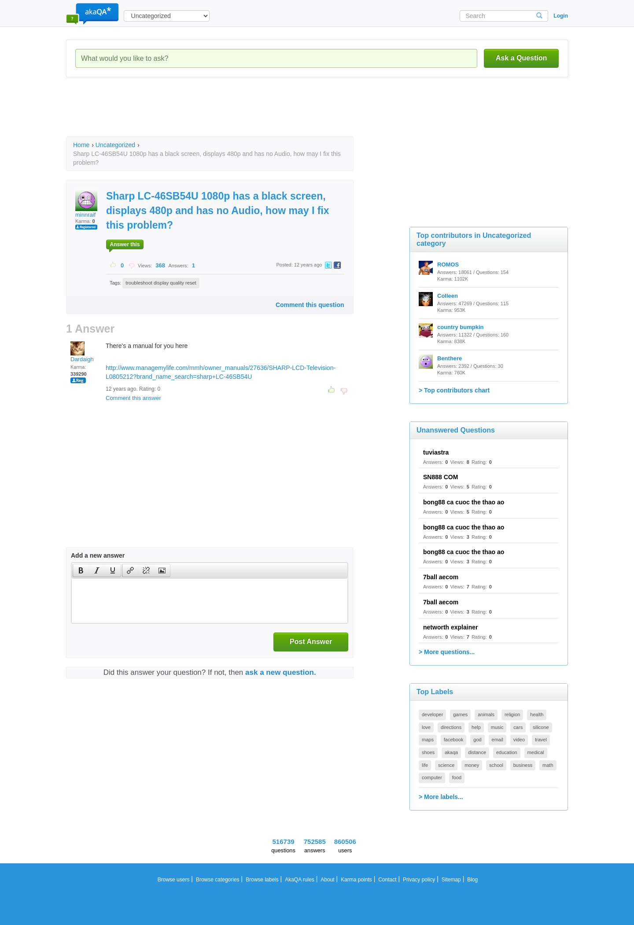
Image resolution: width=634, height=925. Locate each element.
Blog (472, 880)
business (522, 765)
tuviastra (436, 452)
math (547, 765)
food (456, 777)
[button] (81, 570)
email (497, 739)
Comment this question (310, 304)
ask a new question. (280, 672)
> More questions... (447, 651)
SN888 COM (440, 477)
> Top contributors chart (454, 390)
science (446, 765)
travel (541, 739)
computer (432, 777)
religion (512, 714)
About (327, 880)
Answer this (125, 244)
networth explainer (450, 627)
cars (518, 727)
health (536, 714)
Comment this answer (133, 398)
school (496, 765)
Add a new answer (98, 555)
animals (486, 714)
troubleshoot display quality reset (160, 282)
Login (560, 16)
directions (451, 727)
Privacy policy (419, 880)
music (497, 727)
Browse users (174, 880)
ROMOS (448, 264)
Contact (387, 880)
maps (428, 739)
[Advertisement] (226, 114)
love (426, 727)
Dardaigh (82, 352)
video (519, 739)
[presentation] (81, 570)
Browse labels (262, 880)
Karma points (356, 880)
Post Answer (311, 641)
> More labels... (441, 796)
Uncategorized (115, 144)
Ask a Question (521, 58)
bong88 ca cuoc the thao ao (463, 502)
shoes (428, 752)
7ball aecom (440, 577)
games (460, 714)
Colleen (447, 295)
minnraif (86, 203)
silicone (541, 727)
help (476, 727)
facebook (454, 739)
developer (432, 714)
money (471, 765)
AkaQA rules (299, 880)
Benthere (449, 358)
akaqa (451, 752)
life (425, 765)
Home (81, 144)
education (506, 752)
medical (535, 752)
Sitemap (451, 880)
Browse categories (218, 880)
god (477, 739)
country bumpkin (460, 327)
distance (477, 752)
